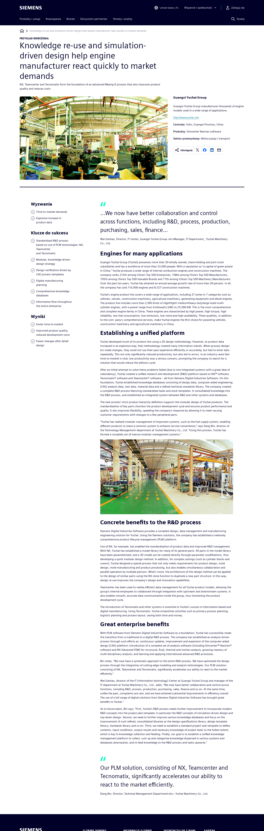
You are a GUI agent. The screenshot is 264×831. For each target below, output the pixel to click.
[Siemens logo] (31, 7)
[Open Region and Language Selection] (166, 7)
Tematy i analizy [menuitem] (122, 19)
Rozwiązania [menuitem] (53, 19)
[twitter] (197, 150)
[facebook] (204, 150)
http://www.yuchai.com (186, 117)
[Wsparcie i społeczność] (200, 7)
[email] (219, 150)
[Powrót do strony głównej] (22, 31)
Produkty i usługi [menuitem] (30, 19)
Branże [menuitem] (71, 19)
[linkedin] (211, 150)
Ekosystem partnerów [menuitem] (93, 19)
